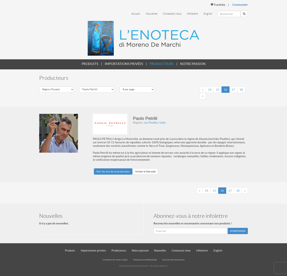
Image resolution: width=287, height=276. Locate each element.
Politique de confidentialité (145, 260)
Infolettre (192, 13)
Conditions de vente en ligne (115, 260)
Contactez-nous (172, 13)
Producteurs (162, 64)
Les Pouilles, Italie (155, 122)
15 (217, 89)
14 (209, 89)
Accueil (135, 13)
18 (241, 89)
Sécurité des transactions (173, 260)
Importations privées (124, 64)
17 (233, 89)
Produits (90, 64)
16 (225, 89)
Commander (240, 4)
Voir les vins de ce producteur (113, 171)
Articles (218, 4)
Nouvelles (151, 13)
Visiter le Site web (145, 171)
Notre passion (193, 64)
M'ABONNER (237, 231)
